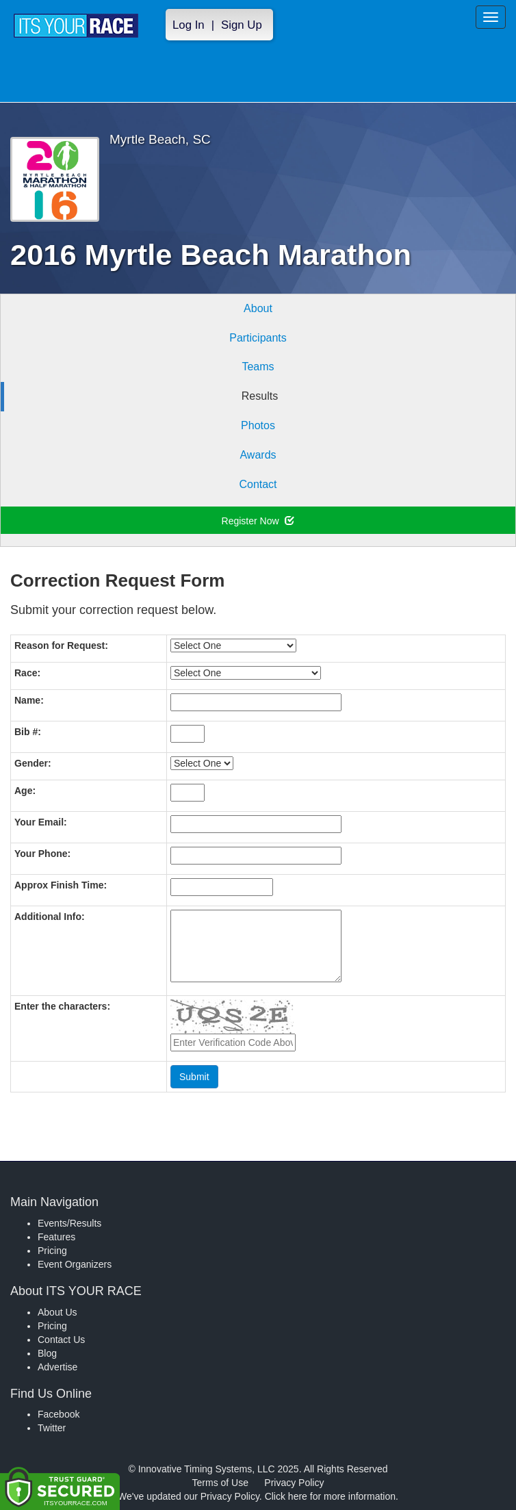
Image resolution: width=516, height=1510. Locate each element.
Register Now (258, 520)
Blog (47, 1353)
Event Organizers (75, 1264)
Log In (188, 24)
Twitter (52, 1427)
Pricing (52, 1250)
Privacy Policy (294, 1482)
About (258, 308)
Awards (258, 455)
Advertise (57, 1366)
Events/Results (69, 1223)
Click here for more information (330, 1496)
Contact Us (61, 1339)
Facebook (58, 1414)
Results (260, 396)
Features (56, 1236)
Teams (258, 366)
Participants (258, 338)
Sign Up (241, 24)
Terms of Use (220, 1482)
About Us (57, 1312)
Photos (258, 425)
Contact (257, 484)
